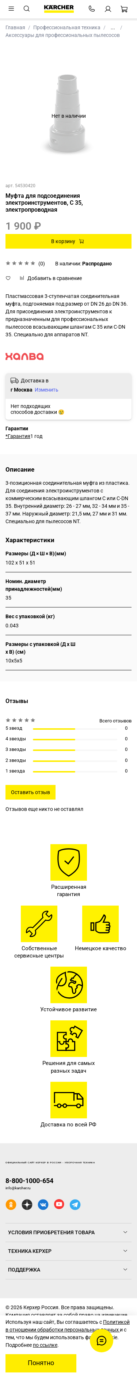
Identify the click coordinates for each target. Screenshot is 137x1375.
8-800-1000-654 (29, 1181)
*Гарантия (17, 436)
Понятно (41, 1363)
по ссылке (45, 1345)
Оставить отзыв (30, 792)
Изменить (46, 390)
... (113, 27)
